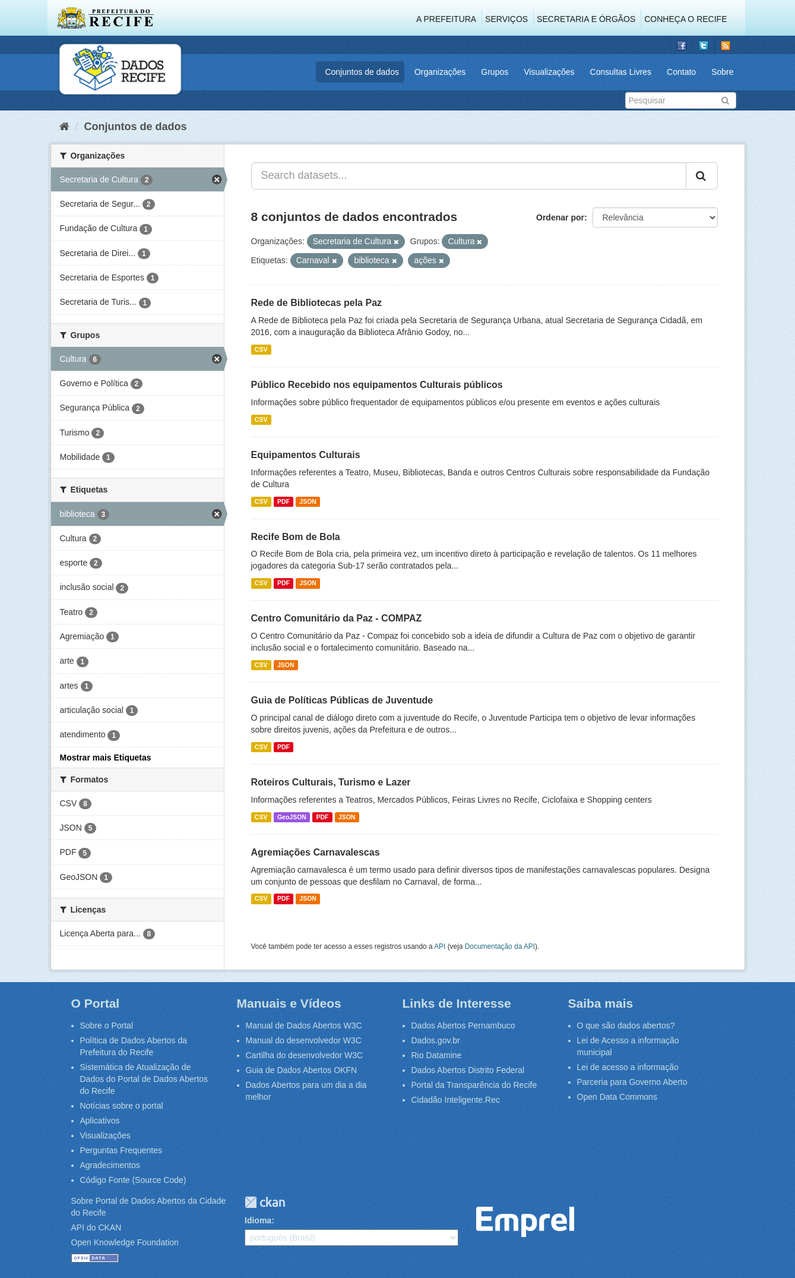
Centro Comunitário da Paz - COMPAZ (336, 618)
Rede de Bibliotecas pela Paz (316, 303)
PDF (283, 501)
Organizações (439, 72)
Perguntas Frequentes (121, 1150)
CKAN (265, 1202)
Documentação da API (500, 946)
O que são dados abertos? (626, 1025)
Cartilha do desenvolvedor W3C (304, 1055)
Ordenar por (560, 217)
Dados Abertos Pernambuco (463, 1025)
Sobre (722, 72)
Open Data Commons (617, 1097)
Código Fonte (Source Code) (133, 1180)
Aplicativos (100, 1120)
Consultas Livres (621, 72)
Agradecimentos (110, 1165)
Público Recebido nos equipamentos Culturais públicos (377, 385)
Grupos (494, 72)
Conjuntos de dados (362, 72)
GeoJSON (291, 817)
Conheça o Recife (685, 19)
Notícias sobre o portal (121, 1105)
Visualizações (549, 72)
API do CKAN (96, 1227)
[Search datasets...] (468, 176)
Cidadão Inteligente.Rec (455, 1100)
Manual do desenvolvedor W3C (304, 1040)
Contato (681, 72)
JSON (307, 501)
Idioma (258, 1220)
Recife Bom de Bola (295, 537)
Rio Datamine (436, 1055)
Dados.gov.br (435, 1040)
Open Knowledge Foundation (125, 1242)
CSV (261, 349)
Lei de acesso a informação (628, 1067)
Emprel (525, 1222)
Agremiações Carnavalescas (315, 852)
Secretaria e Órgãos (586, 19)
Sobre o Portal (107, 1025)
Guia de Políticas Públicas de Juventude (342, 700)
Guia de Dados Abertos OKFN (301, 1070)
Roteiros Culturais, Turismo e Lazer (331, 782)
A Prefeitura (446, 19)
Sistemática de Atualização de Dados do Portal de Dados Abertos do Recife (144, 1079)
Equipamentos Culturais (305, 455)
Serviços (506, 19)
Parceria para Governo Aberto (632, 1082)
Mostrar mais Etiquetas (105, 757)
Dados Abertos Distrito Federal (468, 1070)
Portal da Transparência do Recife (474, 1085)
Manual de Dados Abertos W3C (304, 1025)
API (439, 946)
